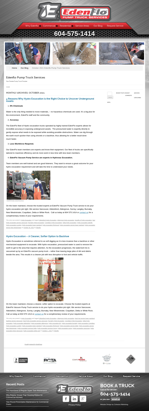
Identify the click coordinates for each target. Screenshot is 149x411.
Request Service (115, 25)
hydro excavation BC (55, 323)
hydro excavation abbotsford (21, 323)
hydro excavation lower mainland (32, 225)
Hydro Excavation (26, 220)
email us (116, 399)
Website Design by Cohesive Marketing (114, 404)
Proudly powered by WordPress (33, 344)
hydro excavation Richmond (50, 225)
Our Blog (98, 25)
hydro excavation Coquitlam (86, 323)
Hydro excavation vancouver (81, 328)
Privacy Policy (75, 405)
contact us (83, 212)
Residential (65, 25)
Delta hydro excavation (69, 222)
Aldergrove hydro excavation (65, 220)
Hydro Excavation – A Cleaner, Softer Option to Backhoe (37, 236)
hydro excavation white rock (31, 331)
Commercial (49, 25)
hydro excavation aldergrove (39, 323)
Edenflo (38, 227)
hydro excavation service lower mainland (72, 225)
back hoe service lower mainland (84, 318)
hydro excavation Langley (13, 225)
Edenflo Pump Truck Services (25, 77)
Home (8, 87)
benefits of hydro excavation (83, 220)
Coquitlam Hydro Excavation (53, 222)
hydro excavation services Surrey (47, 328)
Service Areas (82, 25)
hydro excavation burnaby (69, 323)
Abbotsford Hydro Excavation (47, 220)
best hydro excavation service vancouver (35, 321)
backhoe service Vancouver (14, 321)
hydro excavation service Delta (69, 326)
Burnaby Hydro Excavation (36, 222)
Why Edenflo (32, 25)
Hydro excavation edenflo (84, 222)
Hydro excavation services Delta (27, 328)
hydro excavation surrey (65, 328)
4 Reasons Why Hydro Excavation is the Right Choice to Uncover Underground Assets (50, 100)
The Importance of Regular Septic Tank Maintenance (26, 391)
